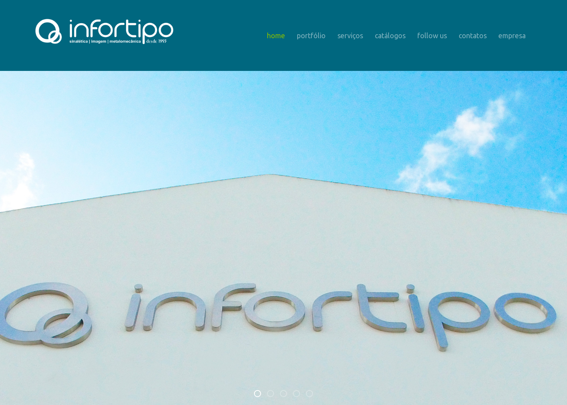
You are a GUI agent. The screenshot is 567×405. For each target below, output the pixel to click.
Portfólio (311, 35)
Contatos (473, 35)
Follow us (432, 35)
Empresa (512, 35)
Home (276, 35)
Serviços (350, 35)
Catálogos (390, 35)
